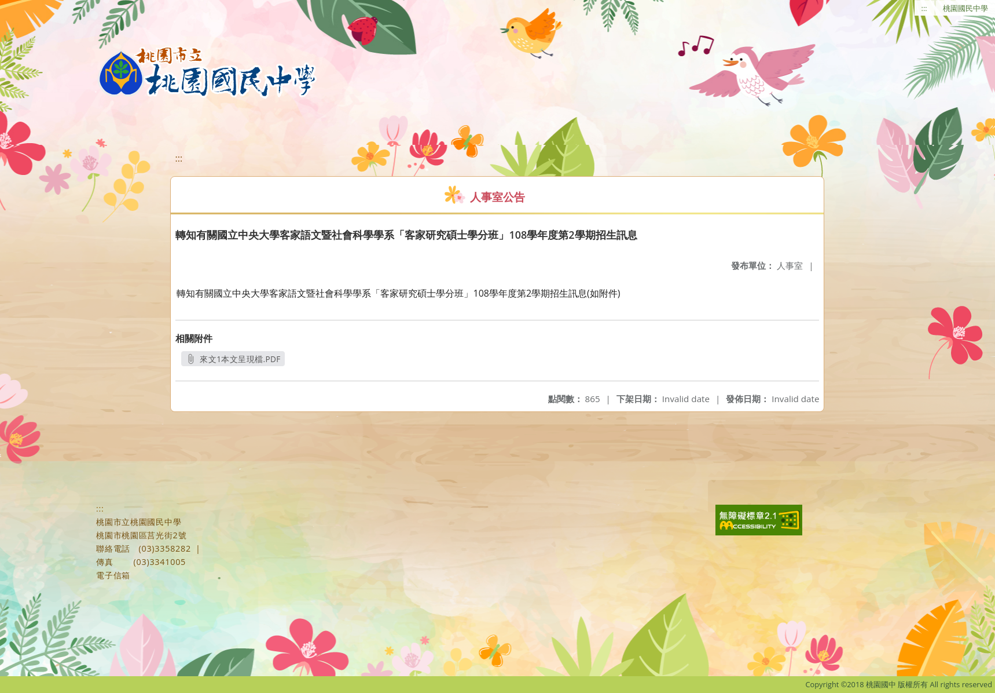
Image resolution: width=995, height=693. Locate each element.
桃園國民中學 (965, 8)
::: (924, 8)
